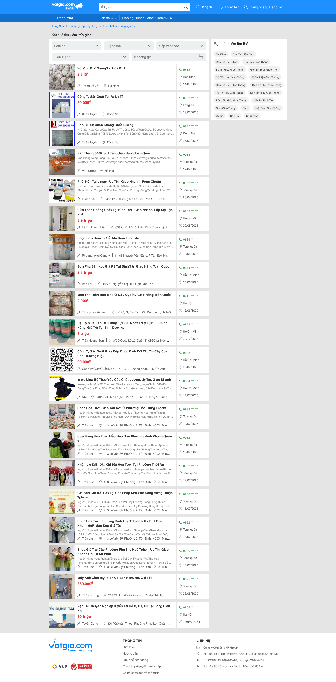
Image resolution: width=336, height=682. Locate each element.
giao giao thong (226, 108)
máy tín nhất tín (263, 100)
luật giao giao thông (267, 108)
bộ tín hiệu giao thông (230, 69)
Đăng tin (204, 7)
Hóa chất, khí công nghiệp (119, 26)
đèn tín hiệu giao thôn (264, 69)
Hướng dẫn (130, 653)
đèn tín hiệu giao (243, 54)
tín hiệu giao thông (256, 61)
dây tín (234, 115)
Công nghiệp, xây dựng (83, 26)
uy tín (219, 115)
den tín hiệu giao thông (267, 85)
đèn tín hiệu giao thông (230, 85)
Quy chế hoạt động (135, 660)
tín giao (221, 54)
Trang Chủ (58, 26)
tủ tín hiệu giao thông (229, 92)
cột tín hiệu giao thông (230, 77)
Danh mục (62, 17)
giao (245, 108)
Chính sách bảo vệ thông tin (141, 672)
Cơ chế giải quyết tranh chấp (142, 666)
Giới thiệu (129, 647)
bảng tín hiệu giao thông (231, 100)
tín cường (252, 115)
